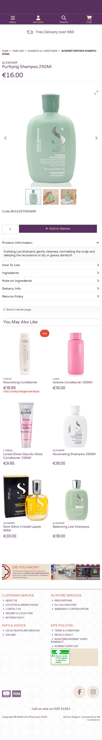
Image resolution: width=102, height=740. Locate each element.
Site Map (9, 634)
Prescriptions (62, 600)
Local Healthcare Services (21, 630)
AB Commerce (93, 718)
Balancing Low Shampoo (71, 527)
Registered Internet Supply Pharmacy (69, 640)
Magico (76, 716)
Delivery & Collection (18, 613)
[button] (96, 92)
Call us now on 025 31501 (51, 709)
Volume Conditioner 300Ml (72, 382)
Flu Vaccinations (64, 604)
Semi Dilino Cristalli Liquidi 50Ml (22, 528)
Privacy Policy (62, 634)
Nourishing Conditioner (20, 382)
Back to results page (18, 309)
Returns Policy (13, 617)
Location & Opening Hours (21, 604)
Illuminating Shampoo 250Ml (74, 454)
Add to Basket (57, 229)
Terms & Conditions (65, 630)
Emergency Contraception (70, 609)
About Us (10, 600)
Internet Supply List (65, 646)
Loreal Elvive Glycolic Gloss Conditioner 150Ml (23, 456)
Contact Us (12, 609)
